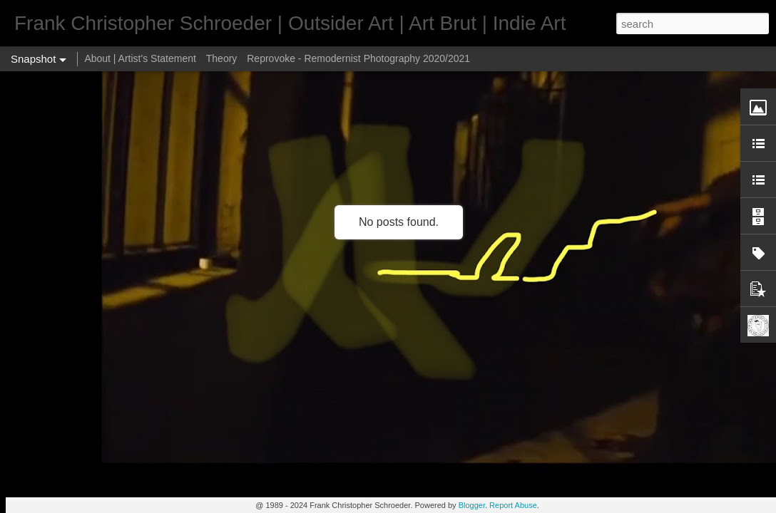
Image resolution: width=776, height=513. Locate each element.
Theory (222, 58)
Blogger (472, 505)
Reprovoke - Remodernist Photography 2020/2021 (358, 58)
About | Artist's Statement (140, 58)
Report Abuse (513, 505)
